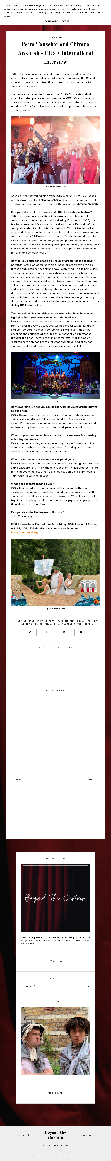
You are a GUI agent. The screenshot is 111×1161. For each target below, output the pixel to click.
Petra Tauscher (63, 624)
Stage (78, 624)
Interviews (25, 624)
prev (19, 779)
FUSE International (70, 621)
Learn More (51, 21)
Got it (65, 21)
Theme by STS (60, 1145)
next (92, 779)
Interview (91, 621)
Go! (29, 1135)
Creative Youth (46, 621)
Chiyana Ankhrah (23, 621)
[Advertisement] (55, 808)
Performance (42, 624)
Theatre (88, 624)
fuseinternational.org (24, 532)
